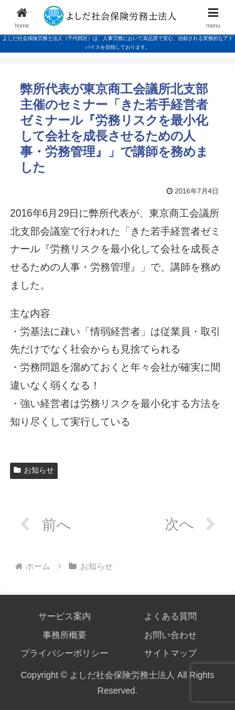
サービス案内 (64, 616)
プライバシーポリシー (64, 653)
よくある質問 (170, 616)
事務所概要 (64, 635)
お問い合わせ (170, 635)
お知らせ (34, 470)
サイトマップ (170, 653)
